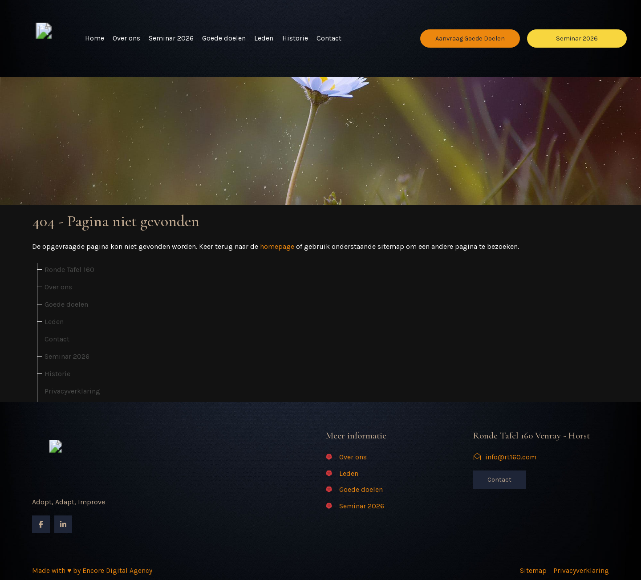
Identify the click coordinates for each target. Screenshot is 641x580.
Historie (295, 38)
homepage (277, 246)
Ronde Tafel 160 (69, 269)
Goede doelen (224, 38)
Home (94, 38)
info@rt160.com (504, 457)
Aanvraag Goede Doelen (470, 38)
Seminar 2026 (171, 38)
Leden (263, 38)
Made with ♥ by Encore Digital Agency (92, 571)
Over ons (126, 38)
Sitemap (533, 571)
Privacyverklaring (72, 391)
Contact (328, 38)
